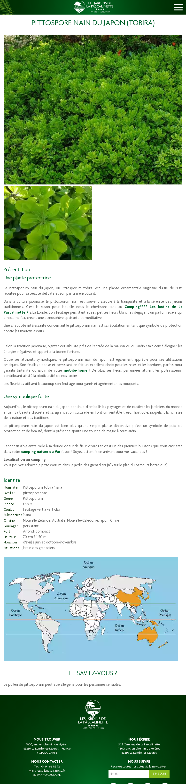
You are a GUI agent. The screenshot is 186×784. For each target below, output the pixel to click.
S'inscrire (159, 774)
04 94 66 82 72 (50, 766)
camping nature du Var (40, 452)
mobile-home (75, 371)
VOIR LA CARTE (47, 753)
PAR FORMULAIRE (49, 775)
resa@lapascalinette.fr (51, 771)
